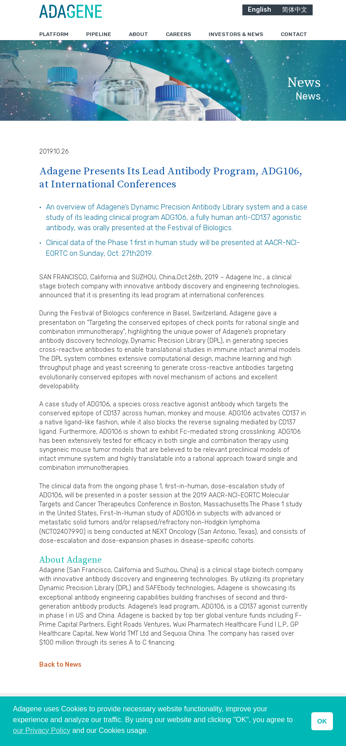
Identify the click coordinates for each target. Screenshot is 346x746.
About (138, 40)
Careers (178, 40)
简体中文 (294, 15)
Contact (294, 40)
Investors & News (236, 40)
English (259, 15)
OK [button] (322, 721)
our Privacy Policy (41, 730)
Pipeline (98, 40)
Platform (53, 40)
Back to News (60, 683)
